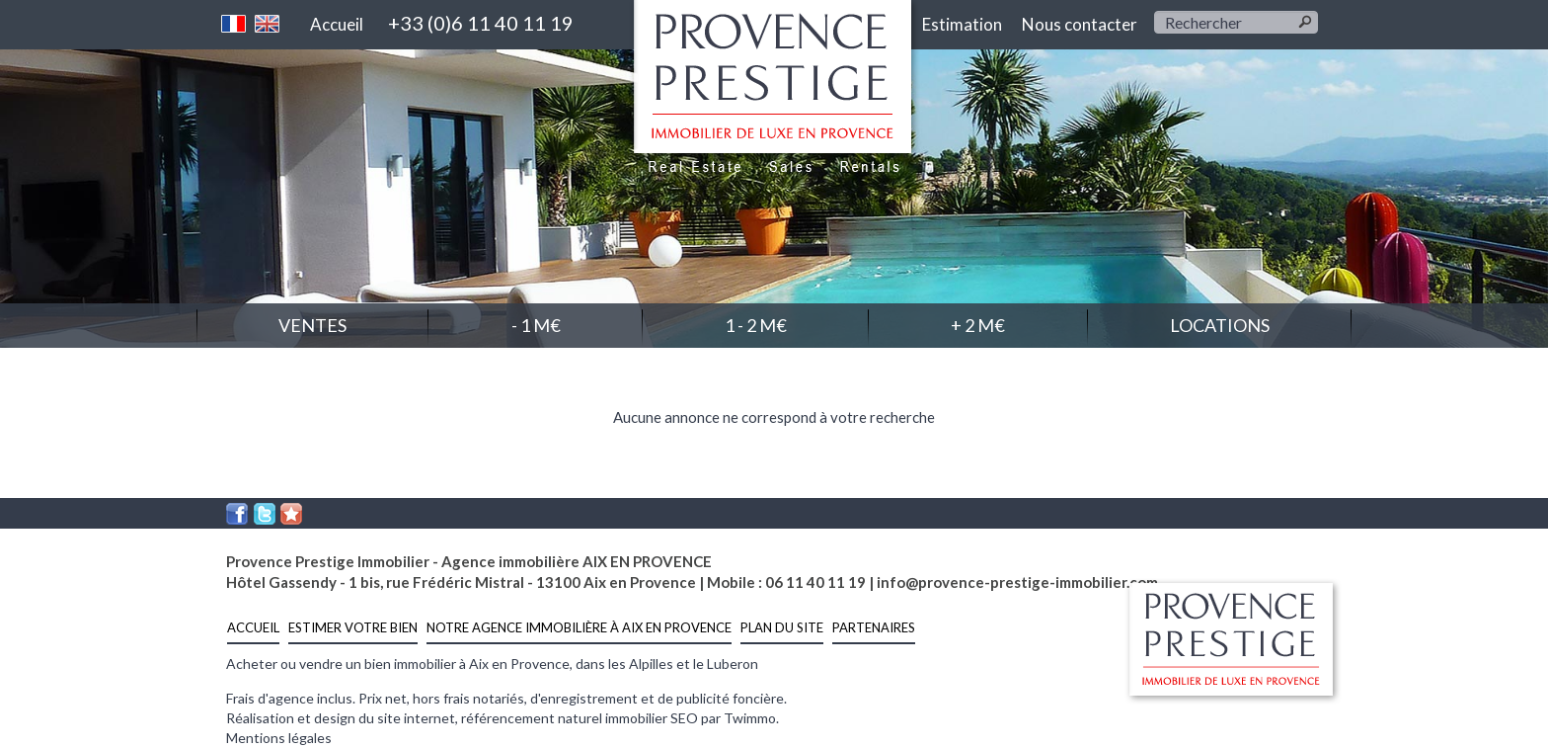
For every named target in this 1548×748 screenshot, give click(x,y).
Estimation (962, 24)
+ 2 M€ (978, 325)
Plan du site (781, 627)
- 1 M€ (536, 325)
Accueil (336, 24)
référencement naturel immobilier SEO (581, 717)
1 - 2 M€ (756, 325)
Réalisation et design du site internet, (343, 717)
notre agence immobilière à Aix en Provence (579, 627)
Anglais (267, 24)
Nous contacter (1079, 24)
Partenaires (873, 627)
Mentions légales (279, 737)
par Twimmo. (740, 717)
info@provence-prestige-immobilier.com (1017, 582)
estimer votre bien (353, 627)
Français (234, 24)
